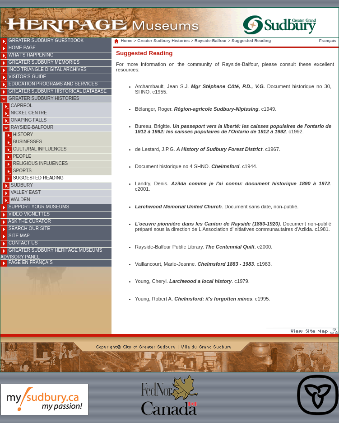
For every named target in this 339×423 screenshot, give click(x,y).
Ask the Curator (25, 222)
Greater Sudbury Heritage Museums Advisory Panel (51, 253)
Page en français (26, 263)
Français (327, 40)
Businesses (23, 142)
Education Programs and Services (49, 84)
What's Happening (27, 55)
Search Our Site (25, 229)
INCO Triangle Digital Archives (43, 70)
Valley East (22, 193)
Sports (18, 171)
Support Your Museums (34, 207)
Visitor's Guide (23, 77)
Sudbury (18, 186)
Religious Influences (36, 164)
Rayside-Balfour (28, 128)
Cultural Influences (36, 149)
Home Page (18, 48)
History (19, 135)
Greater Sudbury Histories (39, 99)
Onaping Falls (24, 121)
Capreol (18, 106)
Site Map (15, 236)
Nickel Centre (25, 113)
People (18, 157)
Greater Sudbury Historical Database (53, 92)
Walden (16, 200)
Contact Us (18, 243)
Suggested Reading (34, 178)
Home (124, 40)
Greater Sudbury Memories (39, 63)
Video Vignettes (25, 215)
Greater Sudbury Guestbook (42, 41)
